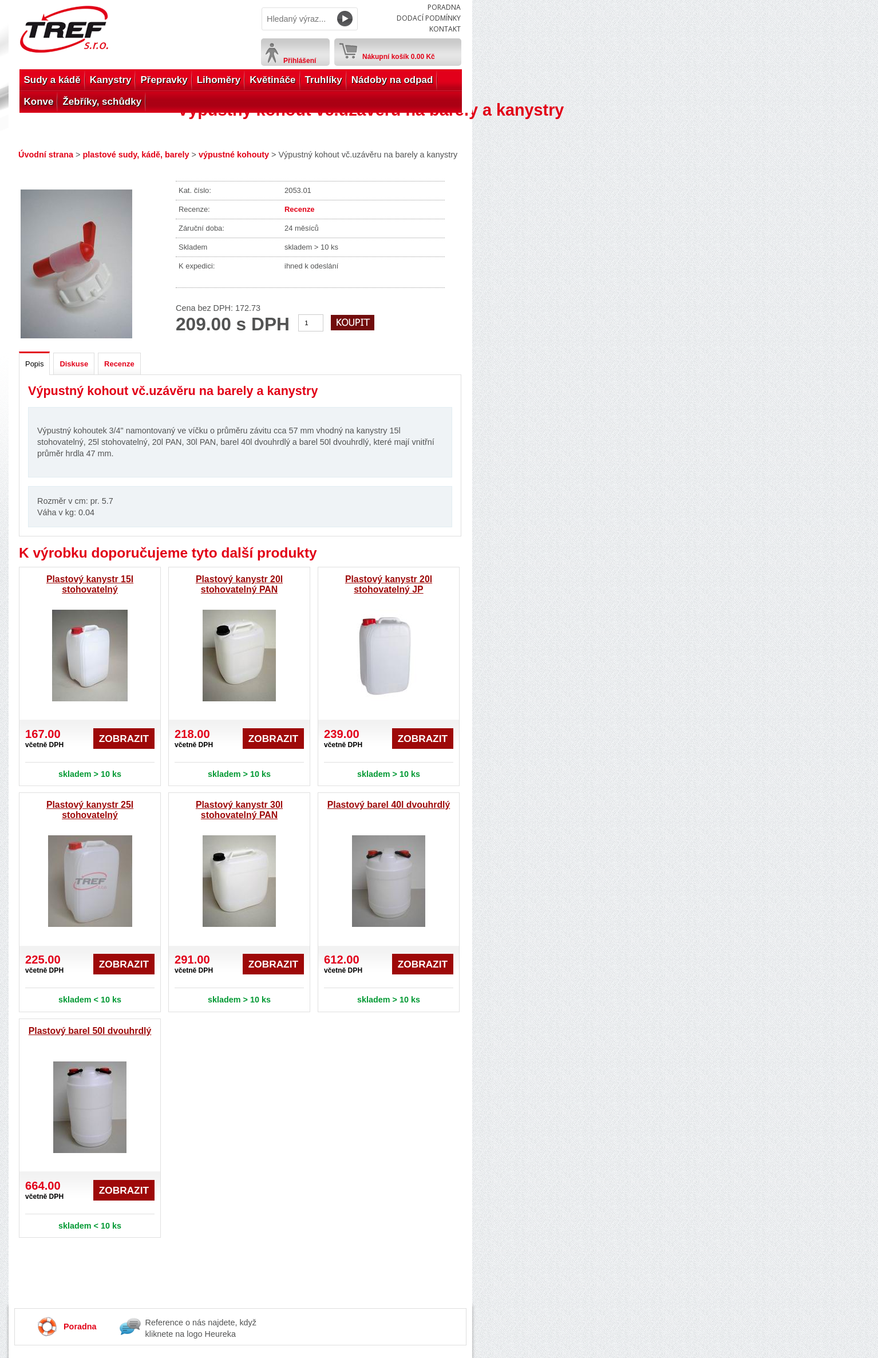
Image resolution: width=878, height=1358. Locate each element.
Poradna (444, 7)
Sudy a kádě (52, 79)
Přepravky (163, 79)
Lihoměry (219, 79)
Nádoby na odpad (392, 79)
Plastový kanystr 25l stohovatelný (89, 810)
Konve (39, 101)
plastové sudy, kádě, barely (135, 154)
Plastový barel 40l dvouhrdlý (388, 805)
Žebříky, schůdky (101, 101)
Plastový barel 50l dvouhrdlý (90, 1031)
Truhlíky (323, 79)
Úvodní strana (45, 154)
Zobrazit (124, 738)
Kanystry (111, 79)
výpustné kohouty (234, 154)
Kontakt (445, 29)
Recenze (299, 209)
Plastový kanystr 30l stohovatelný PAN (239, 810)
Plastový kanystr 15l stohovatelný (89, 584)
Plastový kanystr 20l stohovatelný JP (388, 584)
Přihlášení (299, 61)
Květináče (272, 79)
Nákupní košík (398, 54)
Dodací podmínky (429, 18)
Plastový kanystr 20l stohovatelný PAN (239, 584)
